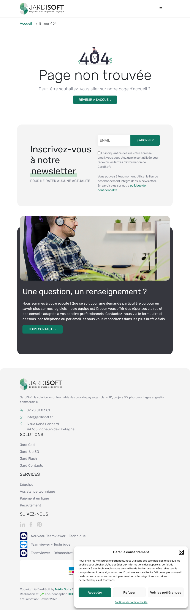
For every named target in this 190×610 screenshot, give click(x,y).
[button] (181, 552)
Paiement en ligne (34, 498)
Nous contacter (42, 329)
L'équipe (26, 484)
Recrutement (30, 505)
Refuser (129, 592)
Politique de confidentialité (131, 602)
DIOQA (72, 594)
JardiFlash (28, 459)
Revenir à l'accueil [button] (95, 100)
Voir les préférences (165, 592)
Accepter (95, 592)
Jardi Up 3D (29, 452)
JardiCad (27, 445)
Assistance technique (37, 491)
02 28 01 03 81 (38, 410)
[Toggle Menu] (161, 9)
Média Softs (63, 589)
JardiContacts (31, 465)
